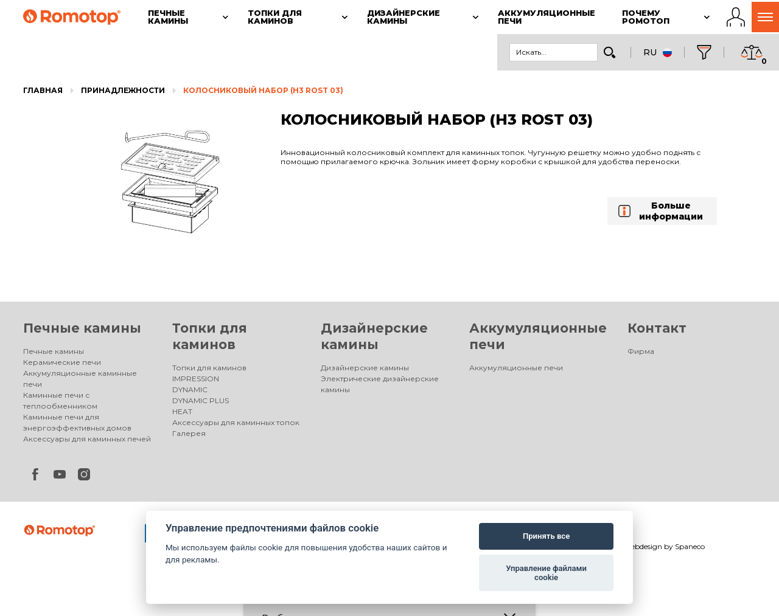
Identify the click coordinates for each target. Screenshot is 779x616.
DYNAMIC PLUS (200, 400)
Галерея (189, 433)
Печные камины (82, 328)
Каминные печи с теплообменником (60, 400)
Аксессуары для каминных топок (235, 422)
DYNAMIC (190, 389)
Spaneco (690, 546)
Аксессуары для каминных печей (87, 438)
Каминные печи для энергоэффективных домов (77, 422)
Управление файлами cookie (546, 573)
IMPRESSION (195, 378)
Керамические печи (62, 362)
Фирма (640, 351)
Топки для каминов (209, 367)
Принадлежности (123, 90)
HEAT (182, 411)
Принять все (546, 536)
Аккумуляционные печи (516, 367)
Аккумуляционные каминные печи (80, 379)
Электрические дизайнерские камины (380, 384)
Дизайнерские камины (365, 367)
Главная (43, 90)
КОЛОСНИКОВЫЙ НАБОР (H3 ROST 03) (263, 90)
